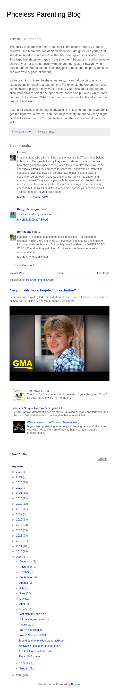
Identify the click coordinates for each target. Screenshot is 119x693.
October (24, 572)
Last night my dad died (32, 614)
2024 (19, 477)
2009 (19, 556)
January (24, 668)
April (22, 603)
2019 (19, 503)
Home (60, 273)
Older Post (102, 273)
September (26, 577)
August (24, 582)
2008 (19, 675)
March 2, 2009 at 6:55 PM (32, 197)
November (26, 566)
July (22, 588)
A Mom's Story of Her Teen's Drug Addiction (39, 408)
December (26, 561)
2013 (19, 535)
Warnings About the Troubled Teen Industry (53, 422)
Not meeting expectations (34, 619)
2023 (19, 482)
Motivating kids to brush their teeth (39, 645)
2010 (19, 551)
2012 (19, 540)
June (22, 593)
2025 (19, 471)
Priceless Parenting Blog (44, 14)
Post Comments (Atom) (40, 279)
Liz (19, 152)
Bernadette (24, 231)
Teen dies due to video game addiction (42, 640)
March (23, 609)
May (22, 598)
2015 (19, 524)
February (25, 663)
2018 (19, 509)
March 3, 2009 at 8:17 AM (32, 257)
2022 (19, 487)
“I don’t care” (26, 624)
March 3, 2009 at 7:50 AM (32, 219)
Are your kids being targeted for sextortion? (43, 290)
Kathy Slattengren (28, 209)
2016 (19, 519)
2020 (19, 498)
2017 (19, 514)
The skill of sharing (30, 656)
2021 (19, 493)
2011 (19, 546)
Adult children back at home (35, 651)
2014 (19, 530)
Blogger (75, 684)
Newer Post (17, 273)
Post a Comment (24, 265)
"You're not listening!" (31, 629)
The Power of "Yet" (38, 390)
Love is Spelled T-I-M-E (33, 635)
